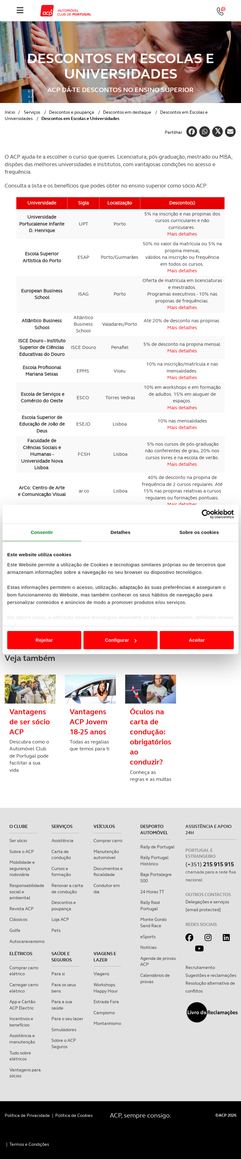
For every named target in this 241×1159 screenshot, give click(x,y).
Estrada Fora (106, 1001)
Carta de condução (61, 855)
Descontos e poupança (71, 112)
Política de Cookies (74, 1115)
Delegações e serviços (207, 902)
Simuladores (63, 1029)
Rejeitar (44, 640)
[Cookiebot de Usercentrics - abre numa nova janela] (206, 514)
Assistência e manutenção (22, 1039)
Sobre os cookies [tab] (199, 532)
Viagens (101, 974)
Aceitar (197, 640)
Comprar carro (108, 840)
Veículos (104, 826)
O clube (18, 826)
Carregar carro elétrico (23, 988)
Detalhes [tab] (120, 532)
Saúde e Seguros (61, 957)
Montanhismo (107, 1023)
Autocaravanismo (27, 941)
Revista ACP (21, 908)
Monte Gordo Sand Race (153, 922)
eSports (148, 936)
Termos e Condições (29, 1144)
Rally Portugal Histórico (154, 861)
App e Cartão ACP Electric (22, 1005)
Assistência (62, 840)
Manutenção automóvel (106, 855)
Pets (56, 930)
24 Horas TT (152, 892)
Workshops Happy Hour (106, 988)
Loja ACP (60, 919)
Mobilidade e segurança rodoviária (22, 868)
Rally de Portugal (157, 847)
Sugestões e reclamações (210, 975)
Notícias (148, 947)
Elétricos (20, 953)
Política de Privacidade (27, 1115)
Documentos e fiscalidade (108, 872)
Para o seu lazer (67, 1018)
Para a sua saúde (61, 1005)
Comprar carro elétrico (23, 971)
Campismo (104, 1012)
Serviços (32, 112)
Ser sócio (18, 840)
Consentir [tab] (42, 532)
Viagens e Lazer (105, 957)
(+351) (209, 864)
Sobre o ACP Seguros (63, 1043)
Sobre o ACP (21, 851)
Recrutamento (200, 967)
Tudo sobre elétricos (20, 1056)
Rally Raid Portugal (150, 905)
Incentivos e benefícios (21, 1022)
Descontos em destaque (127, 112)
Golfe (14, 930)
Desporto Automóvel (154, 829)
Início (10, 112)
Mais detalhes (182, 427)
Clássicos (18, 919)
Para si (58, 974)
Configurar (121, 640)
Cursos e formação (61, 872)
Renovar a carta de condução (67, 889)
